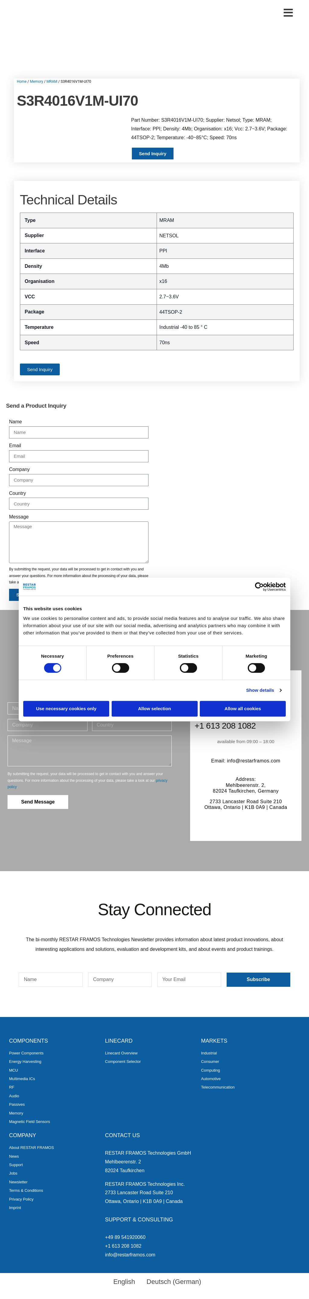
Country (17, 493)
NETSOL (169, 235)
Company (19, 469)
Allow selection (154, 708)
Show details (260, 690)
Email (15, 445)
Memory (36, 81)
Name (15, 421)
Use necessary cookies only (66, 708)
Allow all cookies (243, 708)
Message (19, 516)
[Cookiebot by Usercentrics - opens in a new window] (259, 586)
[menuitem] (121, 1282)
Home (22, 81)
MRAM (51, 81)
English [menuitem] (124, 1282)
